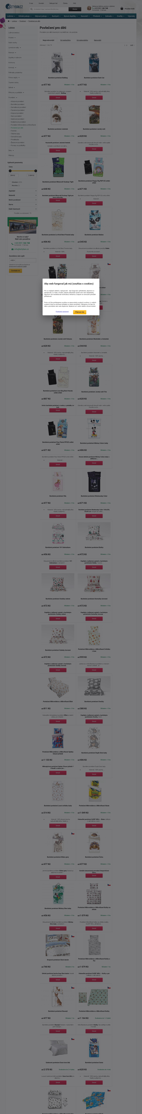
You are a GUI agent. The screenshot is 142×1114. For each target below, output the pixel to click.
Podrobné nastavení (62, 311)
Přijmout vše (79, 312)
